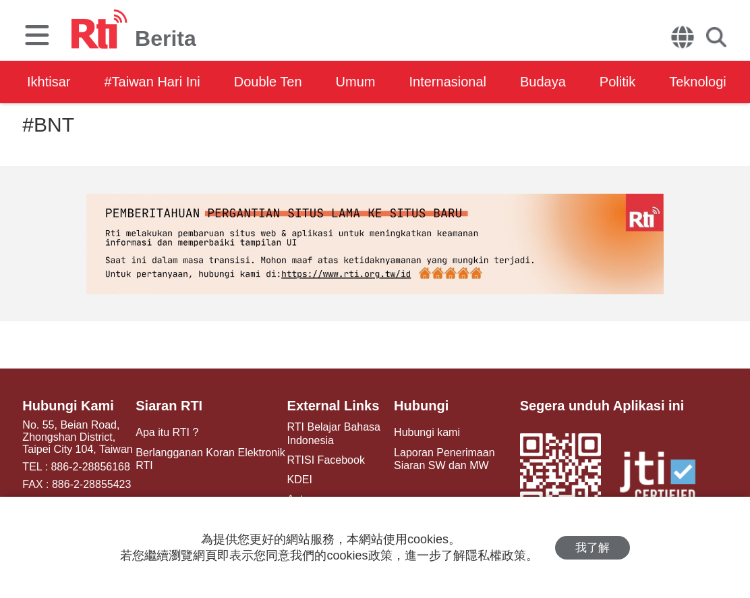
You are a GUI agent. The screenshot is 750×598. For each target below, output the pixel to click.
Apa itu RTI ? (167, 432)
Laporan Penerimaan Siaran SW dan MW (444, 459)
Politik (617, 81)
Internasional (447, 81)
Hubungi (421, 405)
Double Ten (268, 81)
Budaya (543, 81)
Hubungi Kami (68, 405)
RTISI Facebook (326, 460)
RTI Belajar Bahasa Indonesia (333, 433)
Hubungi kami (427, 432)
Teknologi (697, 81)
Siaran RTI (169, 405)
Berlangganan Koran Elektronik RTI (210, 459)
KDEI (299, 479)
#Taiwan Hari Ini (152, 81)
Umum (356, 81)
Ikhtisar (48, 81)
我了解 (592, 547)
